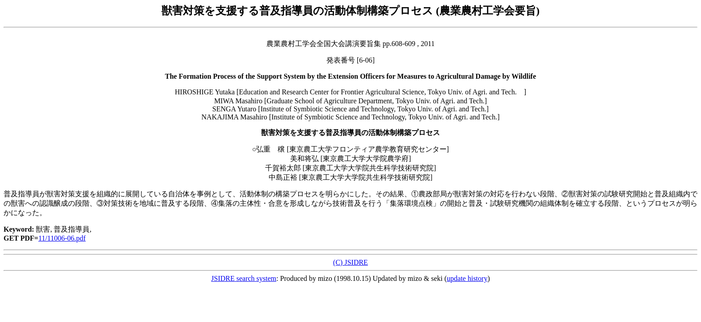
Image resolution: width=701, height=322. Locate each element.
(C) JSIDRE (350, 262)
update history (467, 278)
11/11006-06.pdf (62, 238)
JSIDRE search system (243, 278)
